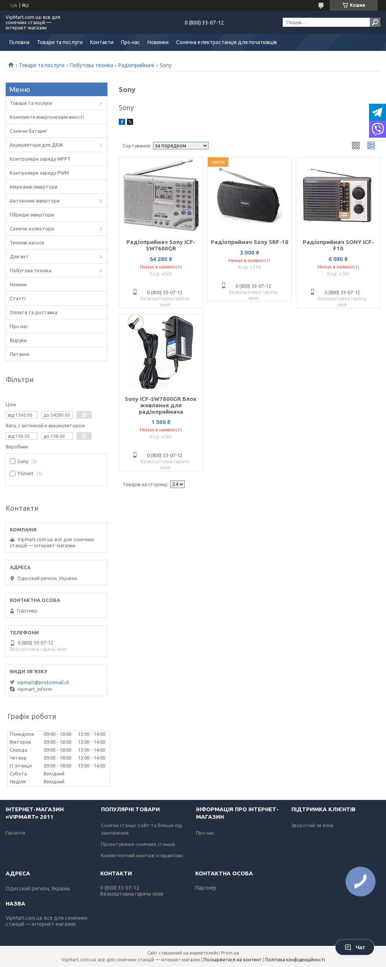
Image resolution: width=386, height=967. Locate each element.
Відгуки (18, 340)
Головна (19, 42)
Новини (18, 284)
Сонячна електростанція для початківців (226, 42)
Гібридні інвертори (32, 214)
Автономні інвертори (35, 200)
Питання (19, 354)
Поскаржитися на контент (233, 959)
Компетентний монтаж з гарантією (142, 855)
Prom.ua (230, 952)
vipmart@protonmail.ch (43, 682)
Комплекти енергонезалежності (47, 117)
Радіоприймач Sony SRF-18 (249, 242)
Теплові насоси (27, 242)
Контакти (101, 42)
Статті (18, 298)
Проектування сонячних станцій (138, 844)
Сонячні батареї (28, 131)
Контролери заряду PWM (39, 172)
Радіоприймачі (136, 65)
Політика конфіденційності (295, 959)
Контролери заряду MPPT (40, 158)
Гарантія (15, 832)
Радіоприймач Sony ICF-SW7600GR (160, 245)
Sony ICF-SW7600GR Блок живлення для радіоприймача (161, 405)
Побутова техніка (91, 65)
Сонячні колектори (32, 228)
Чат (355, 947)
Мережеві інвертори (33, 186)
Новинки (157, 42)
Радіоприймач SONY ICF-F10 (338, 245)
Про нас (130, 42)
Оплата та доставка (33, 312)
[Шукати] (375, 22)
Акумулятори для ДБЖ (36, 144)
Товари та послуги (60, 42)
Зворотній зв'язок (312, 825)
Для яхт (19, 256)
